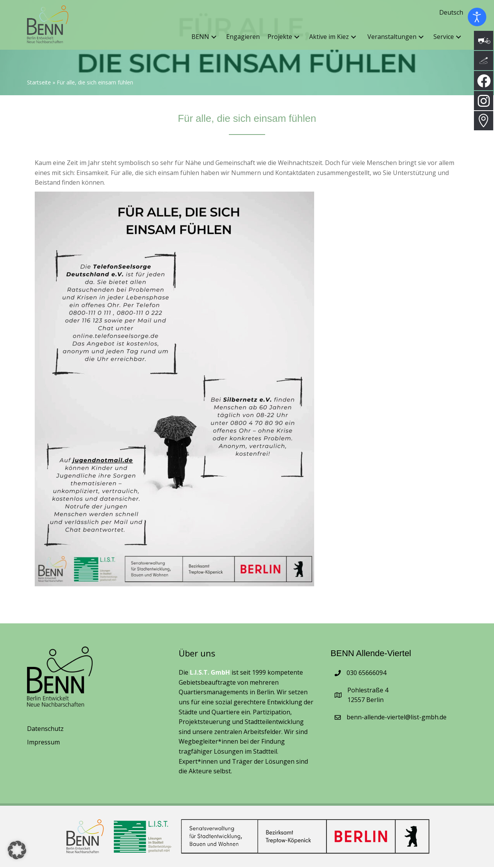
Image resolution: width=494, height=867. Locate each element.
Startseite (39, 82)
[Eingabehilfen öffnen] (477, 17)
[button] (213, 39)
